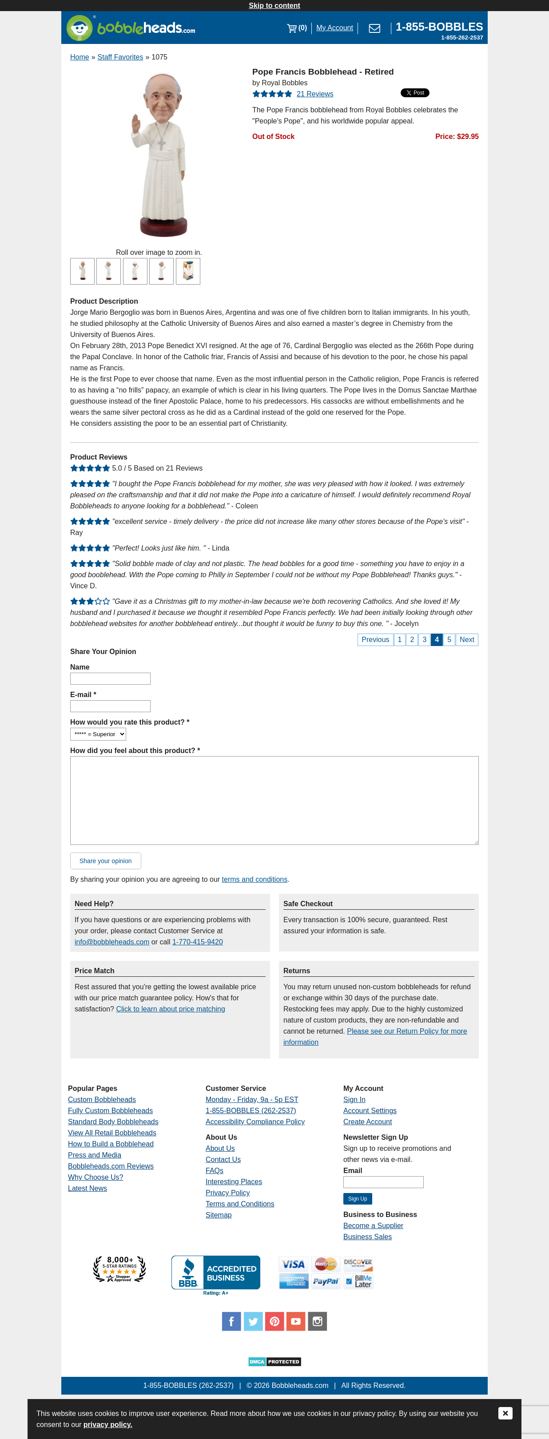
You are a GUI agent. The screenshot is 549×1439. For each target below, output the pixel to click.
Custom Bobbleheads (102, 1099)
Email (352, 1170)
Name (80, 667)
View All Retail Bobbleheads (112, 1133)
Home (79, 57)
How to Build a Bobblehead (111, 1144)
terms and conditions (255, 879)
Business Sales (367, 1237)
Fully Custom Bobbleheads (110, 1110)
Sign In (354, 1099)
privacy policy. (108, 1424)
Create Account (367, 1122)
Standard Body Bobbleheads (113, 1122)
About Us (220, 1148)
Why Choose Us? (95, 1177)
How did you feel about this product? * (135, 750)
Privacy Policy (228, 1193)
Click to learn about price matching (170, 1009)
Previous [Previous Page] (375, 639)
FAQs (214, 1170)
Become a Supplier (373, 1225)
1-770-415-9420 (197, 942)
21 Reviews (315, 94)
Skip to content (274, 5)
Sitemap (219, 1215)
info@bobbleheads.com (112, 942)
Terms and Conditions (240, 1204)
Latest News (87, 1188)
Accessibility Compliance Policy (255, 1122)
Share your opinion (106, 860)
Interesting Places (234, 1181)
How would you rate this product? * (129, 722)
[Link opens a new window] (439, 27)
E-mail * (83, 694)
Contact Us (223, 1159)
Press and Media (94, 1155)
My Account (334, 28)
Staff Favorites (120, 57)
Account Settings (370, 1110)
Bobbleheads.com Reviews (111, 1166)
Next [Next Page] (467, 639)
